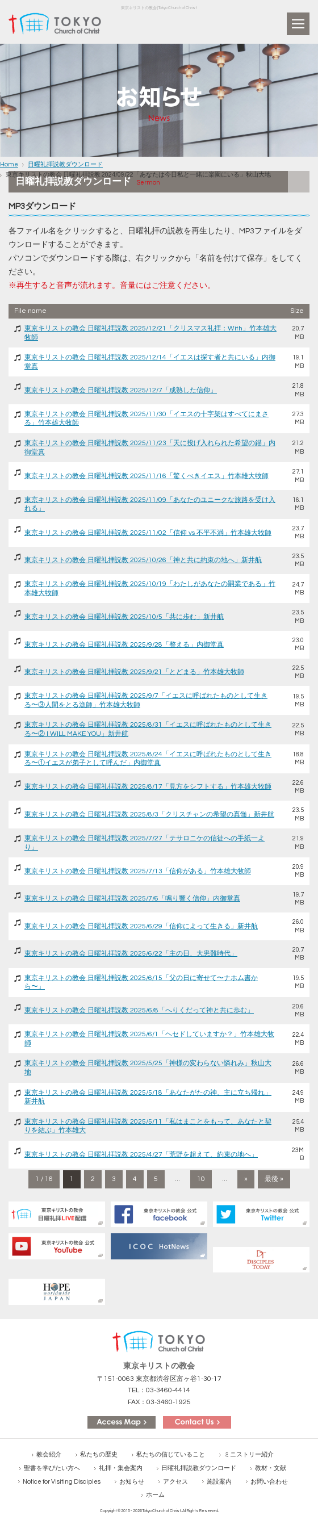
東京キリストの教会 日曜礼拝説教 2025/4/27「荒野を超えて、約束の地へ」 (141, 1154)
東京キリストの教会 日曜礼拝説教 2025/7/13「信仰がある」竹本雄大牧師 (137, 871)
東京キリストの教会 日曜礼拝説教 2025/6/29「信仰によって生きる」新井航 (141, 926)
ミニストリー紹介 (249, 1454)
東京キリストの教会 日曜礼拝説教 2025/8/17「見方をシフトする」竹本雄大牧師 (147, 786)
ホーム (155, 1495)
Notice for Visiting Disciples (62, 1482)
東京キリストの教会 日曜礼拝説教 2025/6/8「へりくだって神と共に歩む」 (139, 1010)
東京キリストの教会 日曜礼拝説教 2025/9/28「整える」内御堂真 (124, 644)
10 (201, 1179)
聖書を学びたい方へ (52, 1468)
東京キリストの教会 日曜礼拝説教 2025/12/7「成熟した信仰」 (120, 390)
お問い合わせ (269, 1482)
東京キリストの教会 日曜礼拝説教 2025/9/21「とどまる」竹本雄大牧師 (134, 672)
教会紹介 (48, 1454)
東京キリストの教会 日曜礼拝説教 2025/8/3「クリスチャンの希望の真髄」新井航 (149, 814)
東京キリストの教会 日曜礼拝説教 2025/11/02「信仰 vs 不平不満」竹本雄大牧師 (147, 533)
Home (9, 164)
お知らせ (131, 1482)
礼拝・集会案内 (121, 1468)
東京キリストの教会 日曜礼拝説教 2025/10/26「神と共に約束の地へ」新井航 (143, 560)
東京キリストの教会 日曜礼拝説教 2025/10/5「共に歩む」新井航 (124, 617)
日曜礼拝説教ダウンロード (65, 164)
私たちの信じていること (170, 1454)
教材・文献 (270, 1468)
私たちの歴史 (99, 1454)
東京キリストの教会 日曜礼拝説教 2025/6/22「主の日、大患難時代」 (130, 953)
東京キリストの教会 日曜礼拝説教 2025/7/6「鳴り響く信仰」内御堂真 (132, 898)
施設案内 (219, 1482)
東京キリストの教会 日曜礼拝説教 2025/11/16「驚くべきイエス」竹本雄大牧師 (146, 476)
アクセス (175, 1482)
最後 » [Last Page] (274, 1179)
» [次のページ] (246, 1179)
